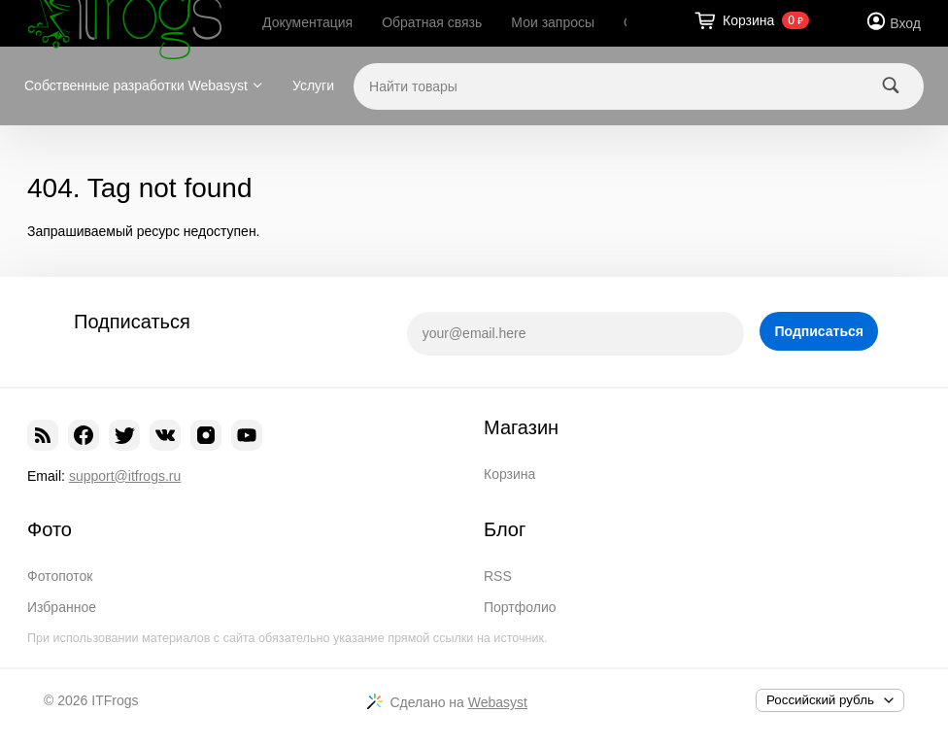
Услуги (313, 85)
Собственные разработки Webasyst (136, 85)
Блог (504, 529)
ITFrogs (114, 700)
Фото (49, 529)
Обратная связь (432, 22)
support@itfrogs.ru (125, 476)
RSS (498, 576)
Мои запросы (552, 22)
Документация (307, 22)
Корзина (509, 474)
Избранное (61, 607)
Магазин (521, 427)
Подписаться (818, 331)
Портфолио (520, 607)
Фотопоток (59, 576)
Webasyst (497, 702)
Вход (905, 23)
